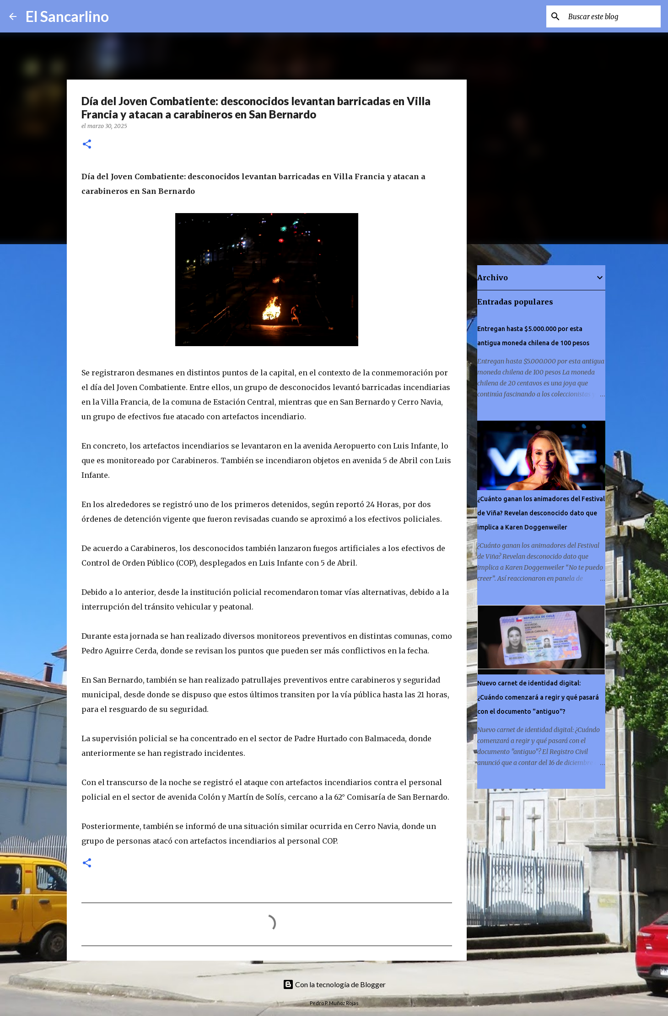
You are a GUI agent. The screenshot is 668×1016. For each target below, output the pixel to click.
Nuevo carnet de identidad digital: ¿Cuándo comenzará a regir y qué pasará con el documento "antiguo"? (538, 697)
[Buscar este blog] (613, 16)
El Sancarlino (67, 16)
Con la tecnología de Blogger (334, 984)
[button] (86, 145)
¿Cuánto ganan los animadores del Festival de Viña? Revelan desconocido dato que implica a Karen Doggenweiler (541, 513)
